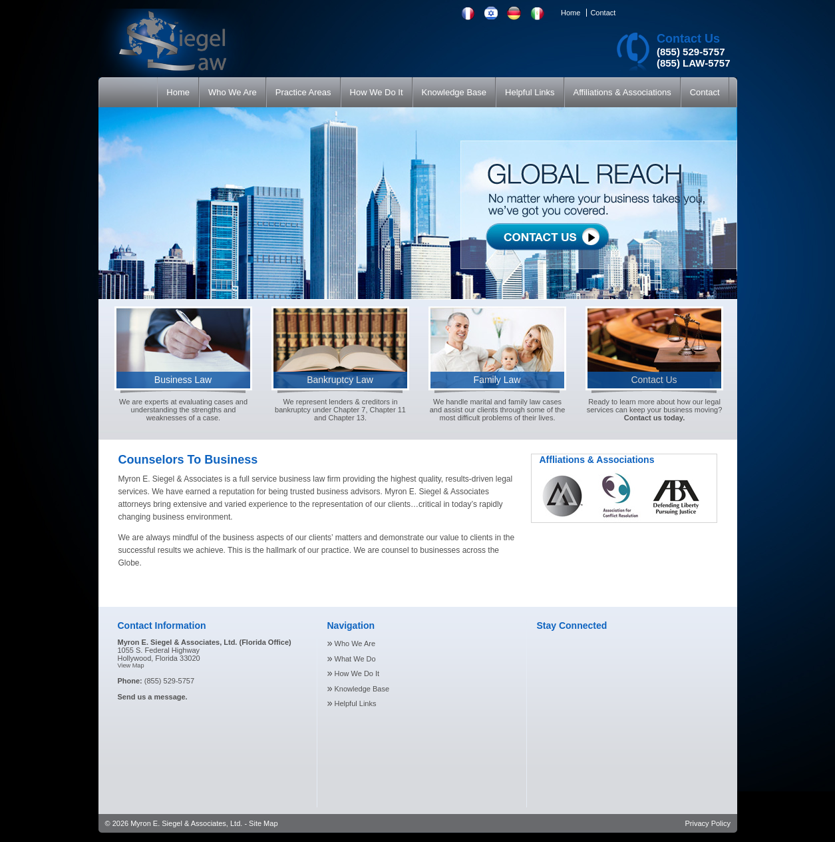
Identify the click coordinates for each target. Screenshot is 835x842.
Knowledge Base (362, 689)
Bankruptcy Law (340, 379)
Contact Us (688, 38)
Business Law (183, 379)
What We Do (355, 659)
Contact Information (162, 625)
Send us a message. (153, 697)
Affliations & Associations (597, 459)
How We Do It (357, 673)
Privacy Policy (708, 823)
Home (570, 13)
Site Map (263, 823)
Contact (602, 13)
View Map (131, 665)
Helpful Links (356, 703)
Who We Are (355, 643)
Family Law (497, 379)
